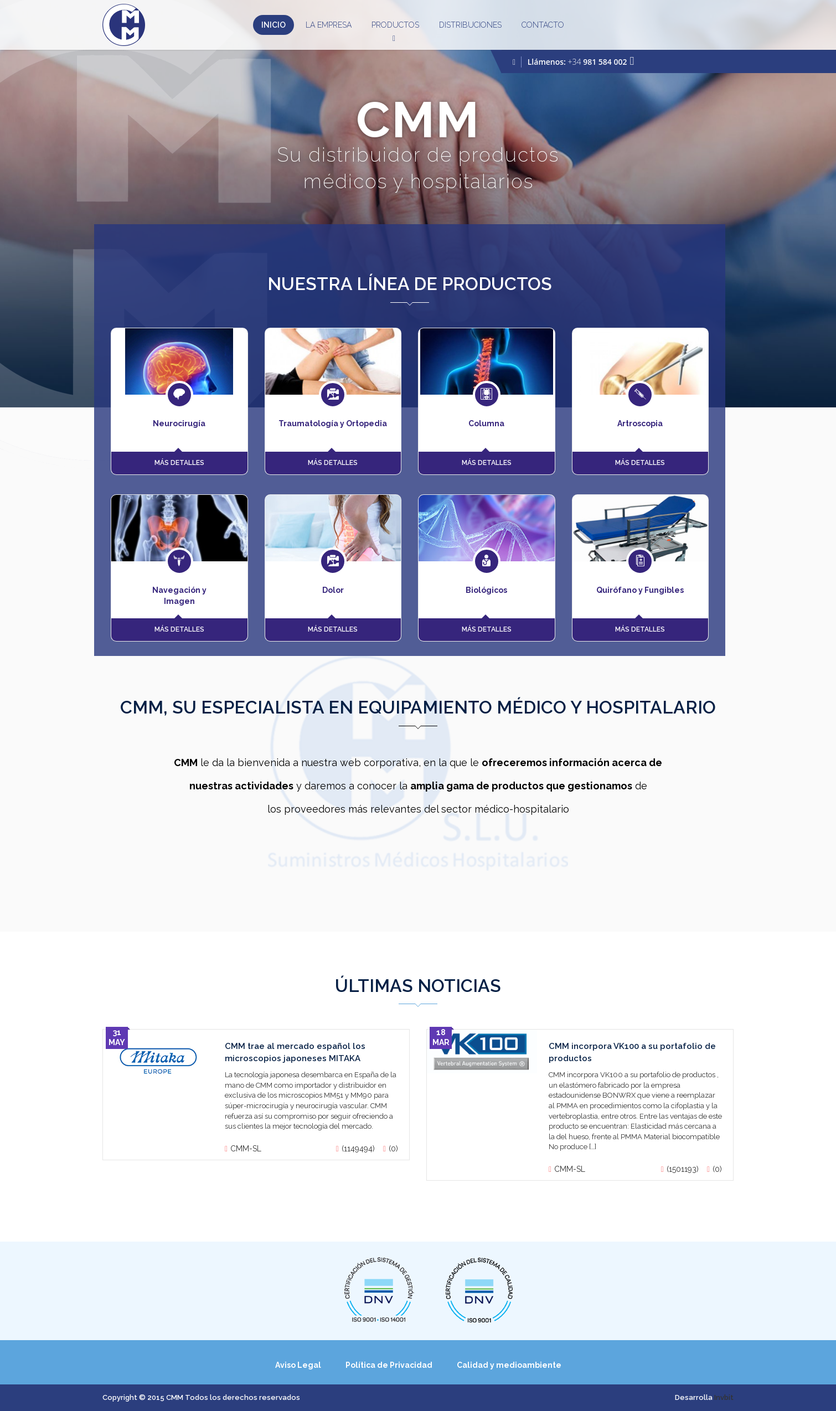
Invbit (724, 1397)
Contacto (543, 24)
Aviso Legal (298, 1365)
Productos (395, 27)
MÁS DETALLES (179, 463)
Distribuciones (470, 24)
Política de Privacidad (388, 1365)
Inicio (273, 24)
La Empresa (329, 24)
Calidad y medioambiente (509, 1365)
